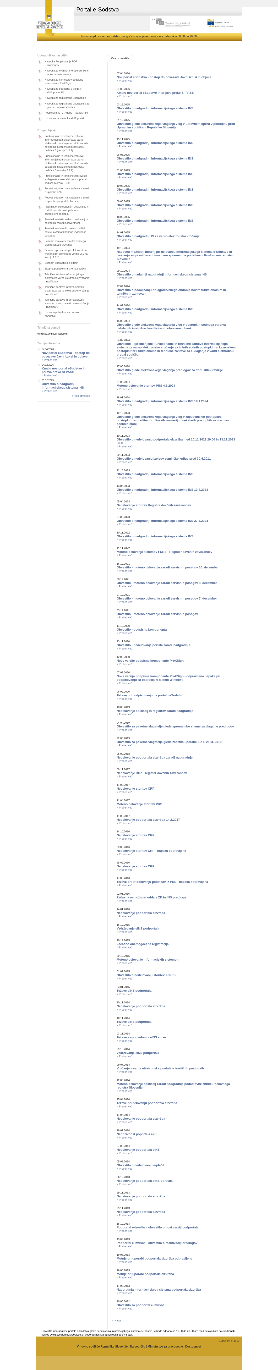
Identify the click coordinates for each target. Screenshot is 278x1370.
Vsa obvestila (120, 58)
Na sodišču (137, 1346)
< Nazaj (116, 1320)
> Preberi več (49, 359)
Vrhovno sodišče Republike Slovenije (102, 1346)
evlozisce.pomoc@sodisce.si (53, 333)
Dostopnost (193, 1346)
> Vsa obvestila (81, 395)
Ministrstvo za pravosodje (165, 1346)
